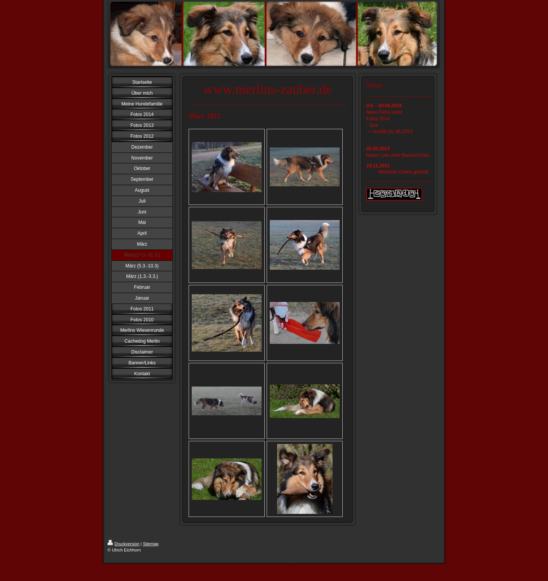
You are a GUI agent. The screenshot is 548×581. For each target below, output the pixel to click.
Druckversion (123, 543)
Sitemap (150, 543)
